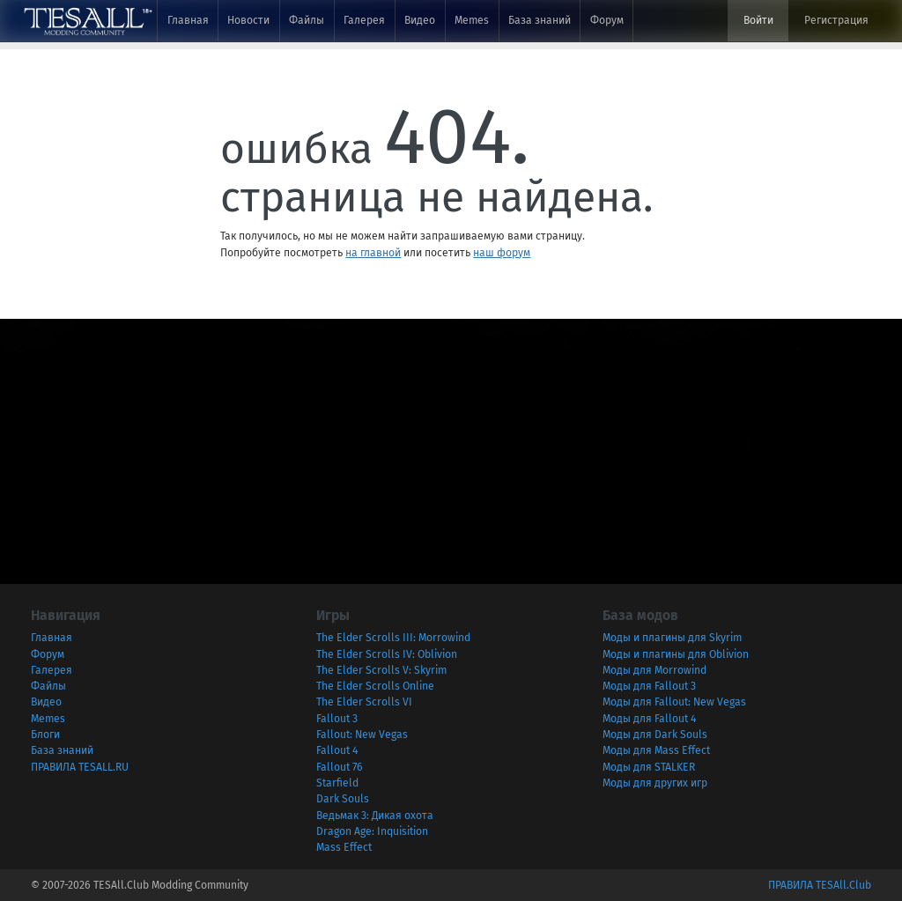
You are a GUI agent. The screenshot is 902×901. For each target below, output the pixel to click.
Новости (248, 20)
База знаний (539, 20)
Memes (472, 20)
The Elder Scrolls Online (375, 686)
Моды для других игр (655, 783)
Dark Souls (342, 799)
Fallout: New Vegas (362, 734)
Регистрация (836, 20)
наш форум (501, 253)
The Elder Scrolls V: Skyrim (381, 670)
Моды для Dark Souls (655, 734)
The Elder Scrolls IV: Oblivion (386, 654)
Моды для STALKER (649, 767)
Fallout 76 (339, 767)
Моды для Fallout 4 (649, 719)
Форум (607, 20)
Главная (188, 20)
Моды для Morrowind (654, 670)
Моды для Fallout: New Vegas (674, 702)
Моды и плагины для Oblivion (676, 654)
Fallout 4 (337, 750)
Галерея (364, 20)
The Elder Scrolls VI (364, 702)
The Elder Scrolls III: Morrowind (393, 637)
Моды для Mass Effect (656, 750)
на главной (373, 253)
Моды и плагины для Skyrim (672, 637)
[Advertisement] (451, 442)
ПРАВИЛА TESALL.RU (80, 767)
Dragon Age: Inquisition (372, 831)
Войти (758, 20)
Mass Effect (344, 847)
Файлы (306, 20)
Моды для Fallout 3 (649, 686)
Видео (419, 20)
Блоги (45, 734)
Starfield (337, 783)
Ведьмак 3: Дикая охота (374, 815)
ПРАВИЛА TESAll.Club (819, 885)
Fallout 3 (337, 719)
